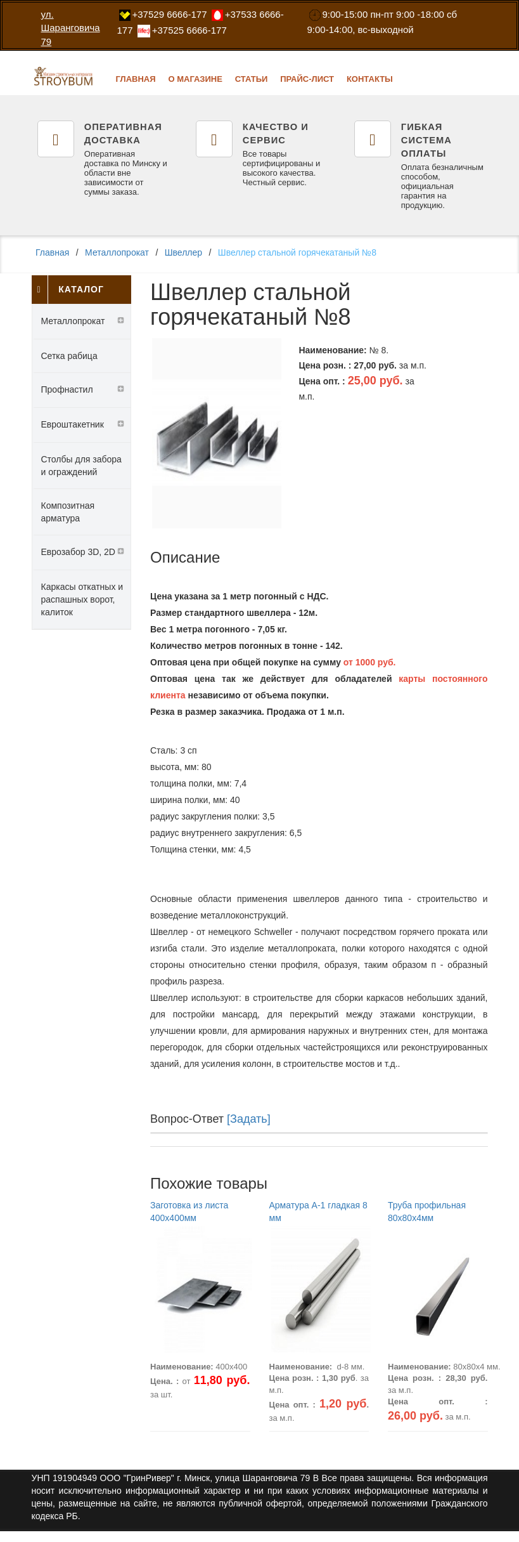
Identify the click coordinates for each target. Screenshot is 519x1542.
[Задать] (249, 1117)
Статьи (251, 79)
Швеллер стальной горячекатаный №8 (312, 253)
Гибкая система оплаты (425, 139)
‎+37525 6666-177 (189, 30)
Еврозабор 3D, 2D (78, 550)
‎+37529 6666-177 (169, 14)
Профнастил (67, 387)
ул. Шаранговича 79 (70, 28)
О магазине (195, 79)
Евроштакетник (72, 422)
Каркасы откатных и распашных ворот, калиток (82, 597)
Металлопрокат (123, 253)
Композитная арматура (68, 510)
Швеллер (194, 253)
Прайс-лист (307, 79)
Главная (136, 79)
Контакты (370, 79)
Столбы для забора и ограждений (81, 463)
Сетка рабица (69, 354)
